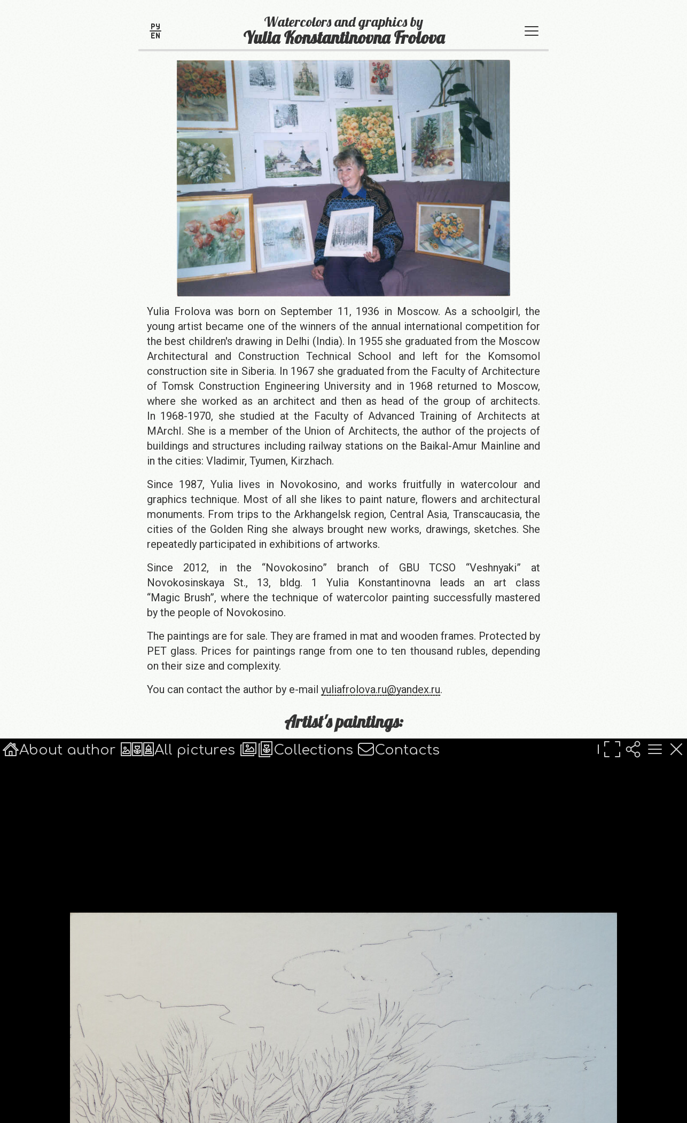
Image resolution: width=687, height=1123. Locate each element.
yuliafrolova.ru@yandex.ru (380, 689)
